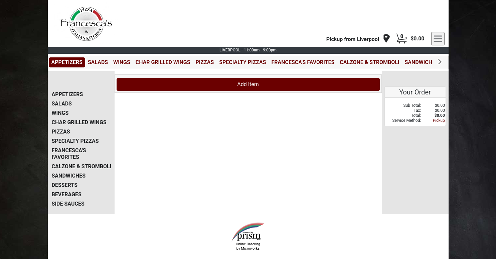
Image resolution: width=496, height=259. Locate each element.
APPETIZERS (66, 62)
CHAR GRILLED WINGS (163, 62)
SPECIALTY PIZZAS (242, 62)
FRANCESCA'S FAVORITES (303, 62)
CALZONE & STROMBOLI (369, 62)
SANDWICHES (421, 62)
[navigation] (358, 39)
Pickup (439, 120)
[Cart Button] (401, 38)
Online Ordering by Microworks (248, 246)
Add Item (248, 84)
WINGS (121, 62)
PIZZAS (205, 62)
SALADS (98, 62)
